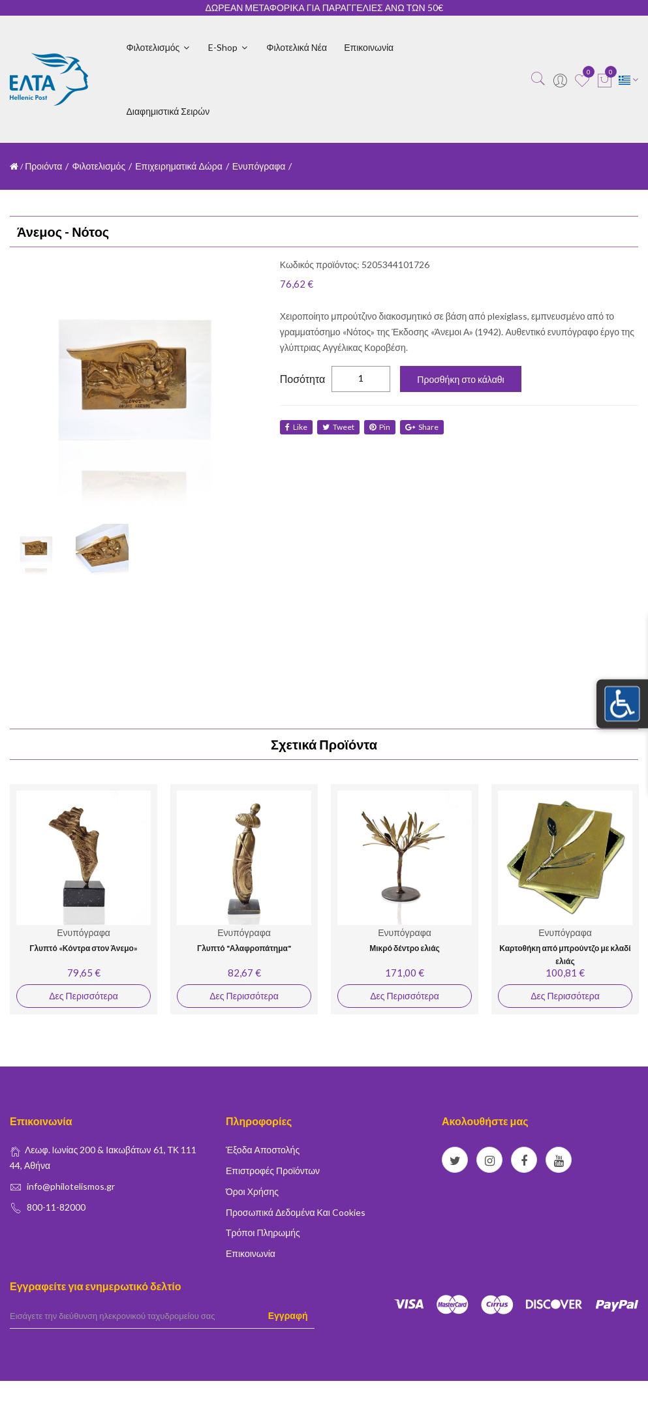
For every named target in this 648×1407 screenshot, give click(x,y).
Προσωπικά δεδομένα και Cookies (295, 1212)
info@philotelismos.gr (71, 1186)
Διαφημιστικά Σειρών (168, 111)
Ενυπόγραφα (259, 166)
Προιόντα (43, 166)
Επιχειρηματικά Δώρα (179, 166)
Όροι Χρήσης (252, 1191)
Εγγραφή (288, 1315)
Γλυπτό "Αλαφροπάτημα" (244, 948)
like (296, 427)
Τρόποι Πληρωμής (263, 1232)
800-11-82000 (56, 1207)
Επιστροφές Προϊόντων (273, 1170)
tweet (340, 427)
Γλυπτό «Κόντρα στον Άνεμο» (83, 948)
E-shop (228, 47)
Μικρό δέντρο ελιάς (404, 948)
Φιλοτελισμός (159, 47)
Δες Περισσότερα (83, 995)
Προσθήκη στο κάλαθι (460, 379)
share (425, 427)
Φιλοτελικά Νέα (296, 47)
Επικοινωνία (368, 47)
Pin (382, 427)
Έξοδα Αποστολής (263, 1149)
